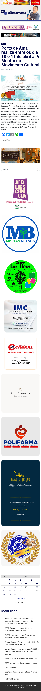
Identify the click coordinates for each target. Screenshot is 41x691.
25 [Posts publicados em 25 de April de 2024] (26, 591)
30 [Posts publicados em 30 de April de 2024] (15, 594)
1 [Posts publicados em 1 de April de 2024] (9, 580)
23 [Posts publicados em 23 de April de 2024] (15, 591)
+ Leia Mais (5, 140)
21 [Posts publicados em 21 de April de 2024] (4, 591)
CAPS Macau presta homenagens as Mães (21, 663)
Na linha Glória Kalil (12, 679)
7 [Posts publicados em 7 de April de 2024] (4, 584)
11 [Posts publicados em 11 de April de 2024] (26, 584)
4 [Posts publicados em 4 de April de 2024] (25, 580)
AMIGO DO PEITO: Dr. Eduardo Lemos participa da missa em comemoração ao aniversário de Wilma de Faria (20, 621)
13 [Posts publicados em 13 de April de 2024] (37, 584)
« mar (17, 602)
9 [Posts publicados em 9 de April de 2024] (15, 584)
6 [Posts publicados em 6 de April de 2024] (36, 580)
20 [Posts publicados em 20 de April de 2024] (37, 587)
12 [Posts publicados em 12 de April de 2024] (31, 584)
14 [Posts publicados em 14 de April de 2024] (4, 587)
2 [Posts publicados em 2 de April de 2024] (15, 580)
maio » (23, 602)
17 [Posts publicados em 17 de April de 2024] (20, 587)
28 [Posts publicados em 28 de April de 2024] (4, 594)
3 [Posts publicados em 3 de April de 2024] (20, 580)
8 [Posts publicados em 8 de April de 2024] (9, 584)
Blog (3, 44)
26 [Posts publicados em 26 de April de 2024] (31, 591)
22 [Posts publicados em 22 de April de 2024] (10, 591)
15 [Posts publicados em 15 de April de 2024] (10, 587)
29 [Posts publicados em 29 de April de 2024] (10, 594)
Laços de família (11, 668)
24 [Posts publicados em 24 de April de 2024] (20, 591)
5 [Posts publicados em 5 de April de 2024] (31, 580)
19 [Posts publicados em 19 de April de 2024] (31, 587)
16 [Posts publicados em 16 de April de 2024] (15, 587)
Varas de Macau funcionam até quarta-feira (21, 659)
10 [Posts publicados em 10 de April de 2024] (20, 584)
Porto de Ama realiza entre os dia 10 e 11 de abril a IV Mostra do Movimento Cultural (20, 57)
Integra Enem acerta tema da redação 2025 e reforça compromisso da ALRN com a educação (22, 651)
